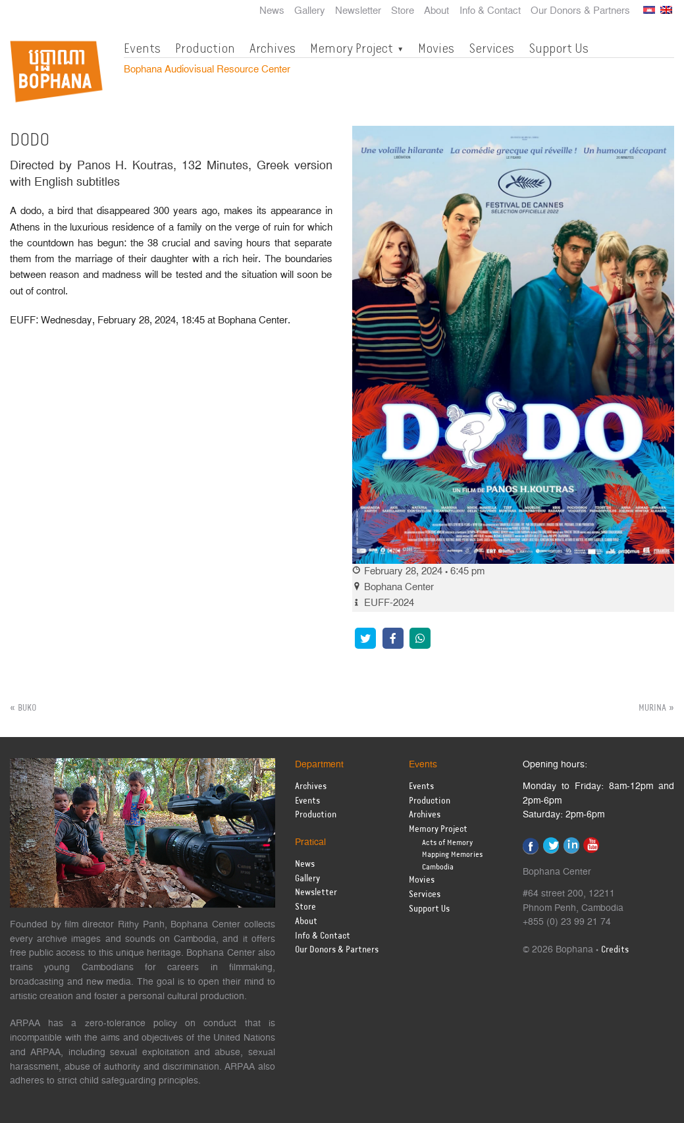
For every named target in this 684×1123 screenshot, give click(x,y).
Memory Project (351, 48)
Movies (436, 48)
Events (142, 48)
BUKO (27, 708)
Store (402, 11)
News (271, 11)
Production (205, 48)
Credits (615, 950)
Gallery (309, 11)
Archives (273, 48)
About (436, 11)
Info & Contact (490, 11)
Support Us (559, 48)
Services (491, 48)
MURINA (652, 708)
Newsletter (358, 11)
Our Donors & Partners (580, 11)
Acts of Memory (447, 842)
